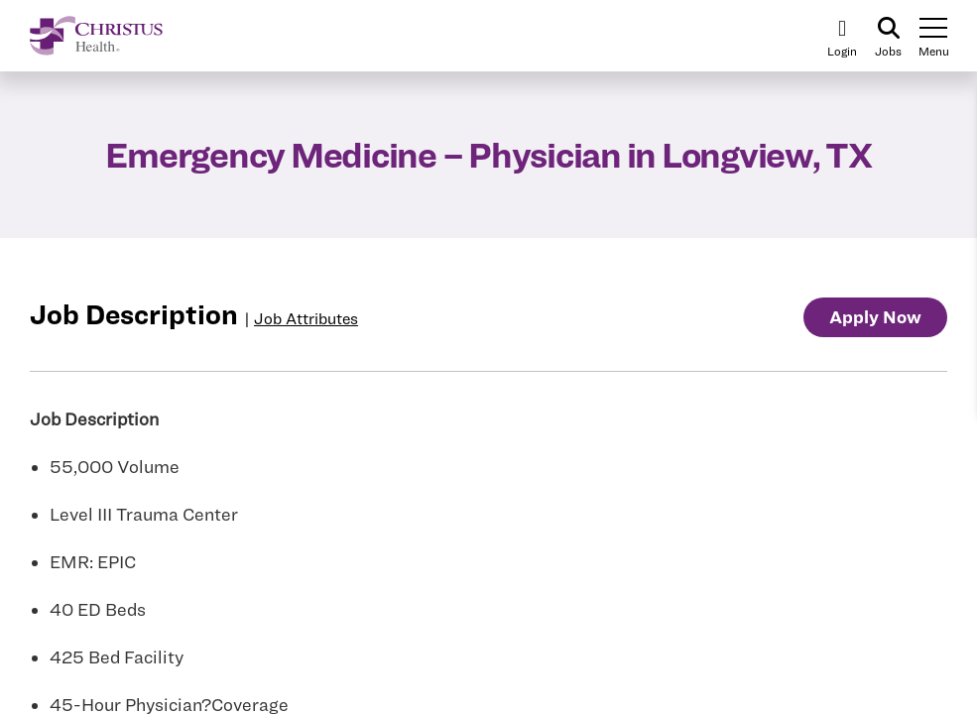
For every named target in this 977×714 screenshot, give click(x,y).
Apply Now (875, 316)
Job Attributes (306, 318)
